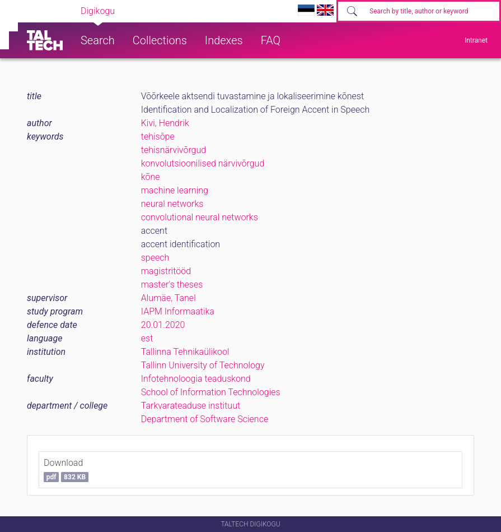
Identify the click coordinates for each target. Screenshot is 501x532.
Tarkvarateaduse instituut (190, 405)
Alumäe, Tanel (168, 298)
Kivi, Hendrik (165, 123)
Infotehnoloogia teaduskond (196, 378)
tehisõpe (158, 136)
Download (66, 469)
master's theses (172, 284)
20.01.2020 (163, 325)
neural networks (172, 203)
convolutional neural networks (199, 217)
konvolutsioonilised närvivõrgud (203, 163)
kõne (150, 177)
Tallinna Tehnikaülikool (185, 351)
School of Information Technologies (210, 392)
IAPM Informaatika (177, 311)
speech (155, 257)
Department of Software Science (204, 419)
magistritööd (166, 271)
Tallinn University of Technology (203, 365)
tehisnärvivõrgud (173, 150)
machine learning (174, 190)
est (147, 338)
